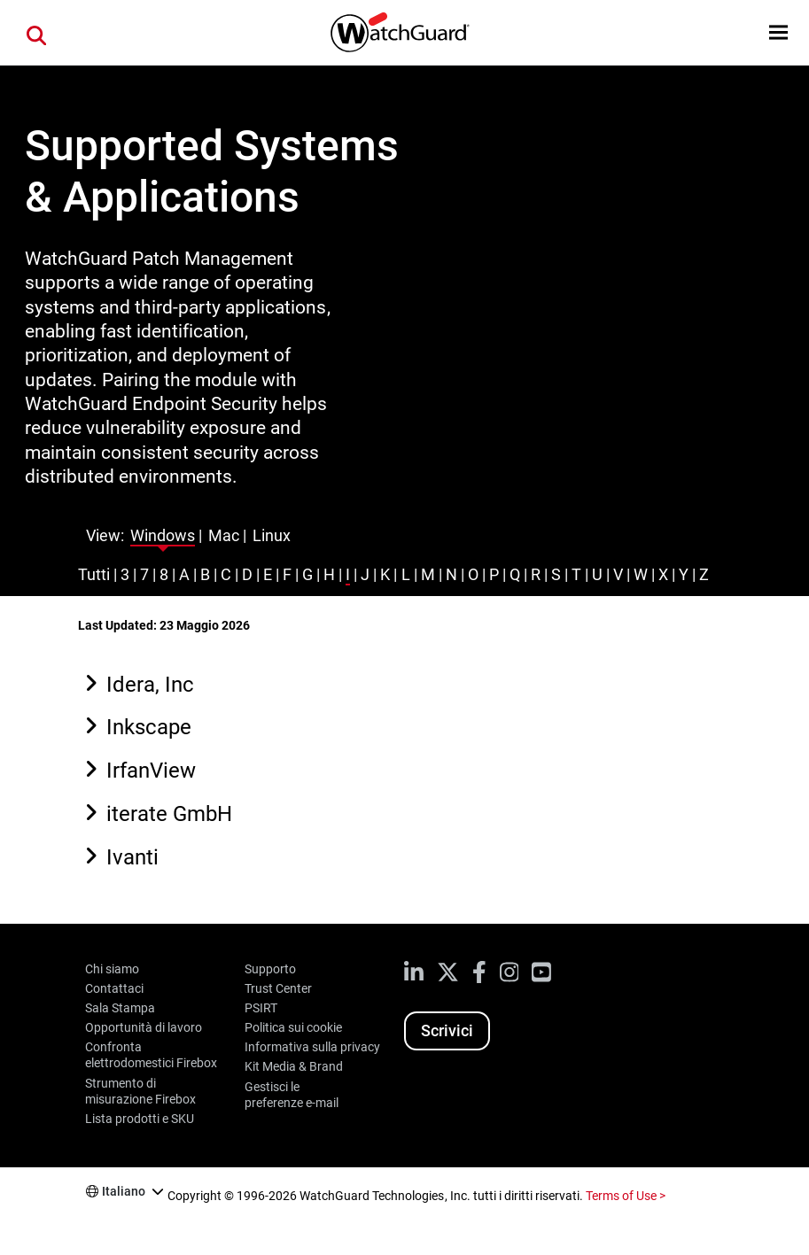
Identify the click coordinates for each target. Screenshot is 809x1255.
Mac (223, 535)
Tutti (94, 574)
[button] (778, 32)
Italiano (123, 1191)
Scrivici (447, 1030)
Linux (272, 535)
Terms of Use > (625, 1196)
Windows (162, 535)
